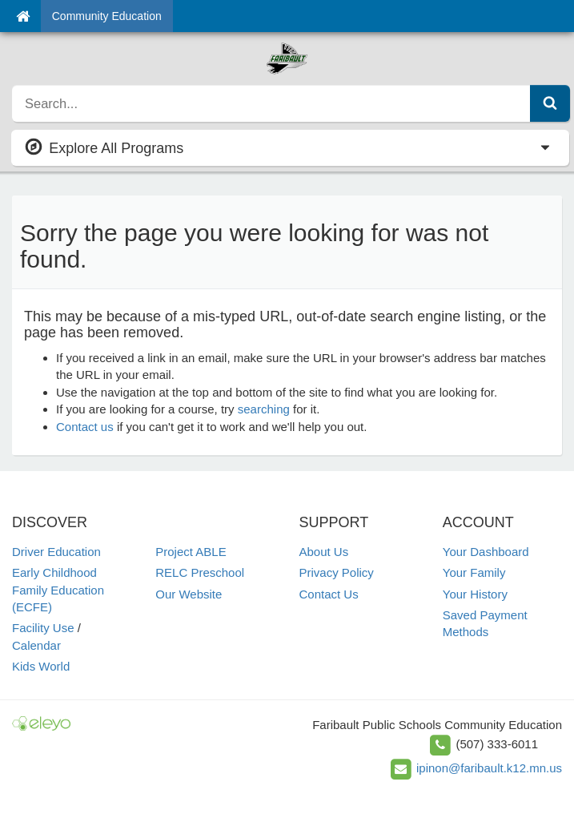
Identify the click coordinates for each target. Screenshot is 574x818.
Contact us (85, 426)
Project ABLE (190, 551)
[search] (271, 103)
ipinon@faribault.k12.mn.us (489, 768)
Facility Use (43, 628)
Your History (475, 594)
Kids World (41, 666)
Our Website (188, 594)
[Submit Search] (550, 103)
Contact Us (329, 594)
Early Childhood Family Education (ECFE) (58, 590)
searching (264, 409)
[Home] (23, 16)
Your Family (474, 572)
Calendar (36, 645)
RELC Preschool (199, 572)
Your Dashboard (486, 551)
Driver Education (56, 551)
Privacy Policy (336, 572)
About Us (324, 551)
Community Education (107, 16)
